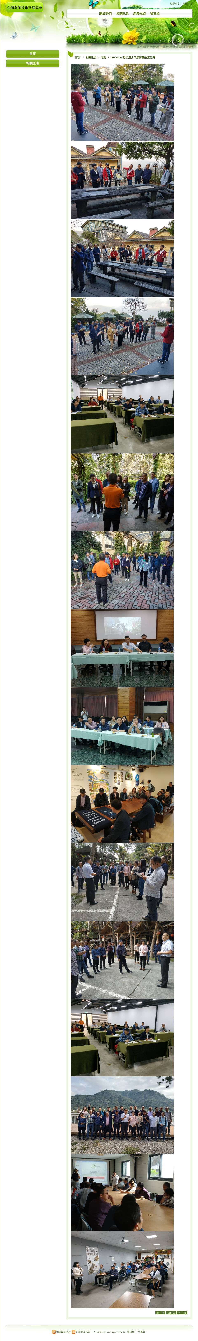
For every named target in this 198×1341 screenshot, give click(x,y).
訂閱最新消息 (63, 1331)
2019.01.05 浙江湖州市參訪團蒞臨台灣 (132, 57)
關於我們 (105, 13)
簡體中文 (188, 3)
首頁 (77, 57)
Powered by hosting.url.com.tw (110, 1332)
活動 (104, 57)
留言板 (155, 13)
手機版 (141, 1331)
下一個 (182, 1312)
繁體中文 (175, 3)
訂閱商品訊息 (83, 1331)
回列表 (171, 1312)
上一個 (160, 1312)
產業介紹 (139, 13)
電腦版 (131, 1331)
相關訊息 (122, 13)
